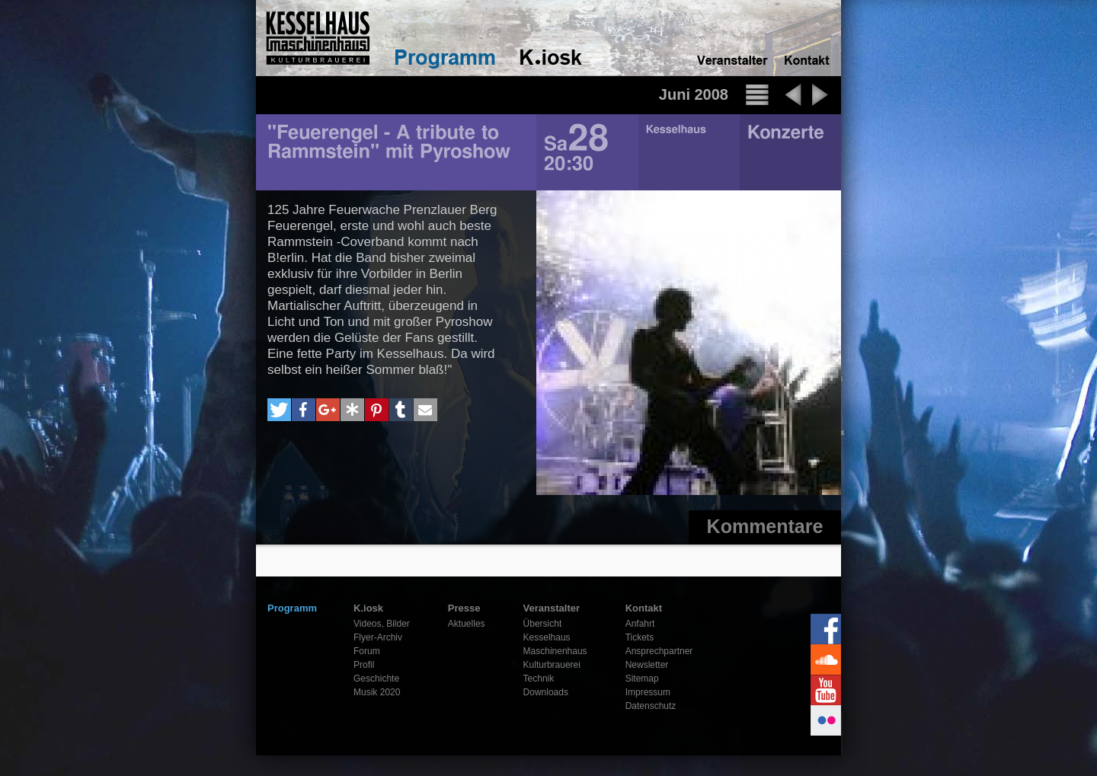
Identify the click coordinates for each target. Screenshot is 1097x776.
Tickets (639, 637)
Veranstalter (551, 608)
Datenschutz (650, 706)
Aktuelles (466, 623)
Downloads (545, 692)
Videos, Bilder (381, 623)
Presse (464, 608)
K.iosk (368, 608)
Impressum (647, 692)
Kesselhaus (547, 637)
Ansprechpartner (659, 651)
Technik (539, 678)
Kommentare (765, 526)
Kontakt (643, 608)
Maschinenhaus (555, 651)
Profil (363, 664)
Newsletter (647, 664)
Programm (292, 608)
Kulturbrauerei (551, 664)
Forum (366, 651)
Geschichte (376, 678)
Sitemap (642, 678)
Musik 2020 (376, 692)
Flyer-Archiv (377, 637)
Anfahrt (640, 623)
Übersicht (542, 623)
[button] (279, 409)
